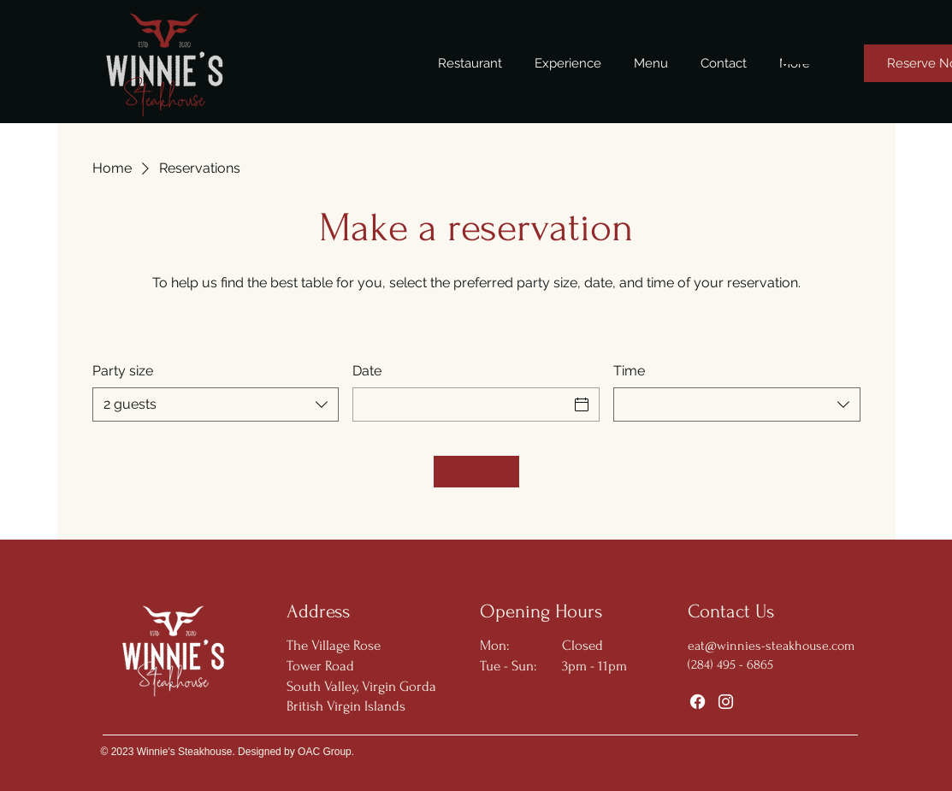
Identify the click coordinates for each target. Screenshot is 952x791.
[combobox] (216, 404)
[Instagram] (726, 701)
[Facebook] (697, 701)
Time (629, 371)
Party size (122, 371)
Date (366, 371)
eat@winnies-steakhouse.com (771, 645)
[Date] (460, 404)
